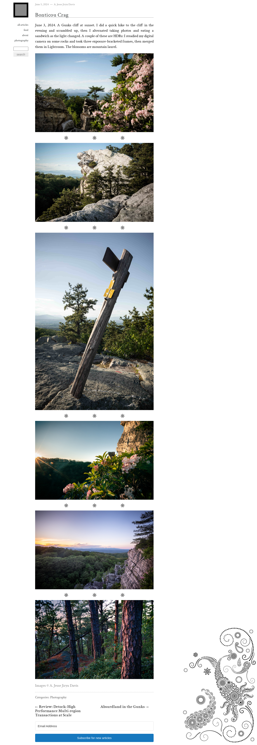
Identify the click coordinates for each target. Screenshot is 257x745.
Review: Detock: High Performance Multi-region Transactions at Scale (58, 711)
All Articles (22, 25)
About (25, 35)
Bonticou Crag (52, 15)
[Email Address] (94, 726)
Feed (26, 30)
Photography (21, 40)
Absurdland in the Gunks (124, 707)
